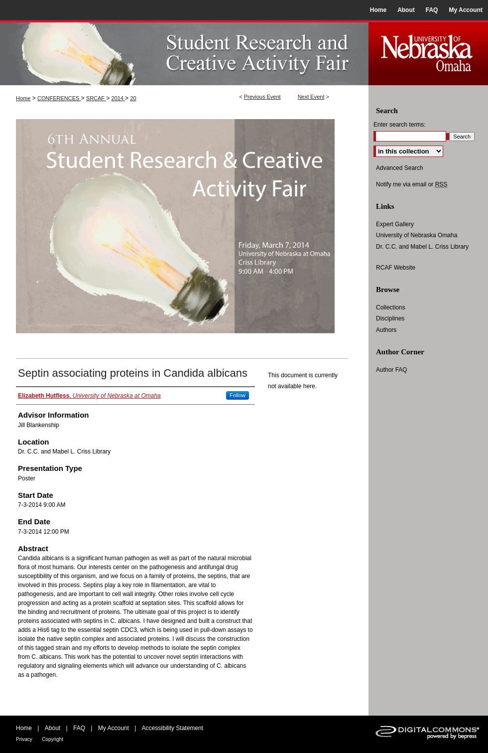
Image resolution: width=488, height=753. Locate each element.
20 (133, 98)
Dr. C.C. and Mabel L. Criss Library (422, 246)
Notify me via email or (411, 184)
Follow (237, 395)
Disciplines (390, 318)
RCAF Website (395, 267)
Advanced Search (399, 167)
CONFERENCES (59, 98)
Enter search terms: (399, 124)
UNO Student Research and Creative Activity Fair (184, 52)
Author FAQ (391, 369)
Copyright (52, 739)
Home (23, 98)
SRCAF (96, 98)
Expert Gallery (395, 224)
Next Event (311, 97)
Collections (390, 307)
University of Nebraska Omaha (416, 235)
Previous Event (262, 97)
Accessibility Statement (172, 728)
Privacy (24, 739)
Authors (386, 329)
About (52, 728)
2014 (118, 98)
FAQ (79, 728)
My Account (113, 728)
